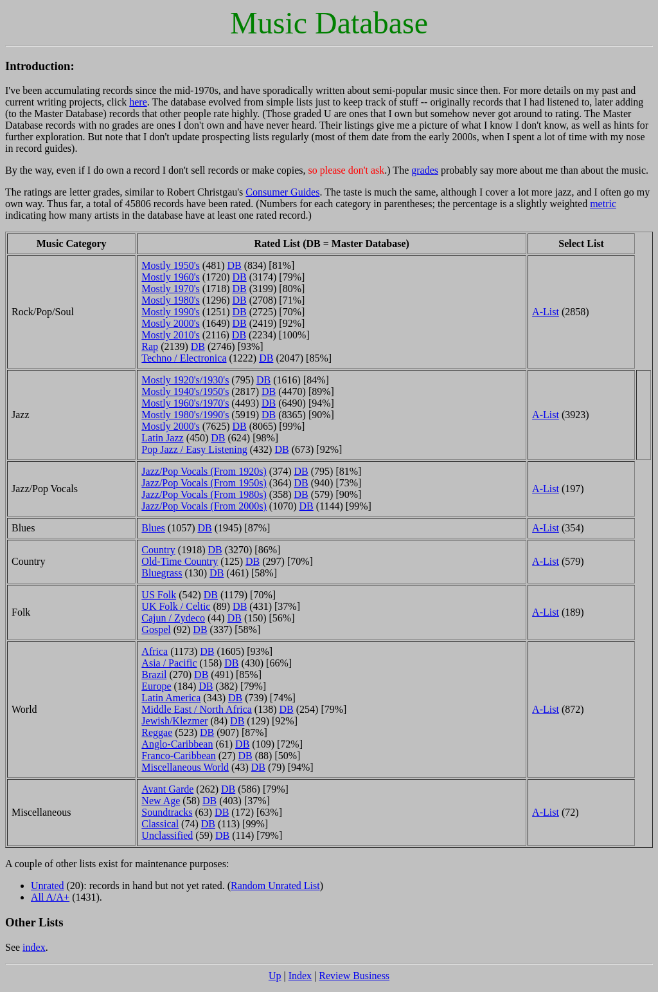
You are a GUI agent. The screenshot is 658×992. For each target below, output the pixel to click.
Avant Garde (167, 789)
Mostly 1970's (170, 288)
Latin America (170, 697)
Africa (154, 651)
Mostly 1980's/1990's (185, 414)
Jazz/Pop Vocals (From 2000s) (204, 506)
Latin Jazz (162, 437)
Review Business (354, 975)
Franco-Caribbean (178, 755)
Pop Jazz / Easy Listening (194, 449)
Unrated (47, 885)
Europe (156, 686)
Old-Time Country (179, 561)
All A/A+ (50, 897)
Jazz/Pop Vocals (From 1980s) (204, 494)
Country (158, 549)
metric (603, 203)
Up (275, 975)
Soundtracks (166, 812)
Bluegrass (161, 572)
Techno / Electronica (183, 358)
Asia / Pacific (169, 662)
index (34, 947)
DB (234, 265)
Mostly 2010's (170, 334)
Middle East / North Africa (196, 709)
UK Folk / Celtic (175, 606)
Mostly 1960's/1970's (185, 403)
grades (424, 170)
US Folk (158, 594)
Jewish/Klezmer (174, 720)
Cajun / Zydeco (173, 617)
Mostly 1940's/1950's (185, 391)
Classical (160, 823)
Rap (149, 346)
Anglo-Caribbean (177, 744)
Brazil (153, 674)
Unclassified (167, 835)
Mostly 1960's (170, 276)
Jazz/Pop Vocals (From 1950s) (204, 482)
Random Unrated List (275, 885)
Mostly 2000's (170, 323)
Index (300, 975)
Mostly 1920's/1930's (185, 379)
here (138, 101)
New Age (160, 800)
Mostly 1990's (170, 311)
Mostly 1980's (170, 300)
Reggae (156, 732)
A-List (545, 311)
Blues (152, 527)
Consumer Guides (282, 192)
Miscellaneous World (185, 767)
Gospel (155, 629)
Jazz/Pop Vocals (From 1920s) (204, 471)
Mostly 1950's (170, 265)
